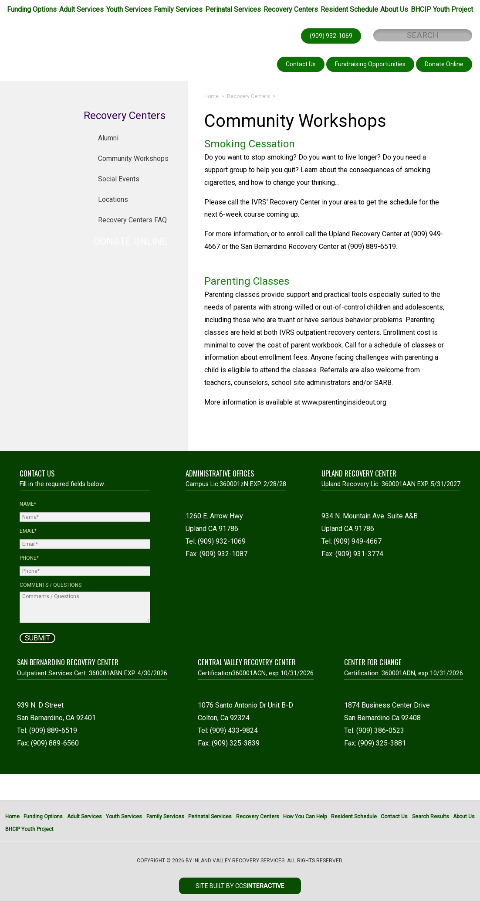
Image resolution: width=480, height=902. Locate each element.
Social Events (118, 179)
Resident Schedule (349, 9)
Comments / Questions (50, 585)
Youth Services (129, 9)
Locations (113, 199)
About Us (394, 9)
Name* (28, 504)
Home (211, 96)
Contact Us (394, 817)
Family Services (178, 9)
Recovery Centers (291, 9)
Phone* (29, 558)
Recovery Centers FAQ (132, 220)
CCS (259, 885)
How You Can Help (305, 817)
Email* (28, 531)
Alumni (108, 138)
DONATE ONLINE (130, 241)
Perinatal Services (233, 9)
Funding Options (32, 9)
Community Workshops (133, 158)
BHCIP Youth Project (442, 9)
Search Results (430, 817)
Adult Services (81, 9)
